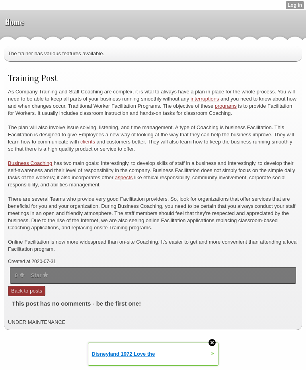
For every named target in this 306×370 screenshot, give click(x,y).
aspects (124, 177)
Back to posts (26, 291)
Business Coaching (30, 163)
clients (87, 142)
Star (39, 275)
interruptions (205, 99)
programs (226, 106)
